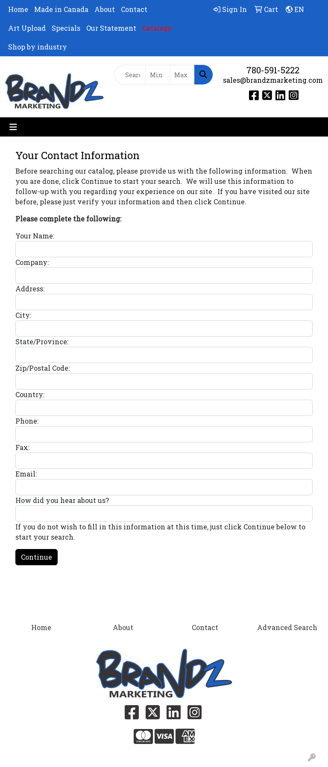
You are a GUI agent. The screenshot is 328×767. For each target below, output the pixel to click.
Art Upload (27, 27)
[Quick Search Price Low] (157, 74)
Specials (66, 27)
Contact (134, 9)
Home (18, 9)
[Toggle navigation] (13, 127)
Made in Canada (61, 9)
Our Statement (111, 27)
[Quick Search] (130, 74)
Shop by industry (37, 46)
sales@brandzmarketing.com (273, 80)
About (104, 9)
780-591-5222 (272, 70)
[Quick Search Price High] (182, 74)
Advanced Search (287, 627)
